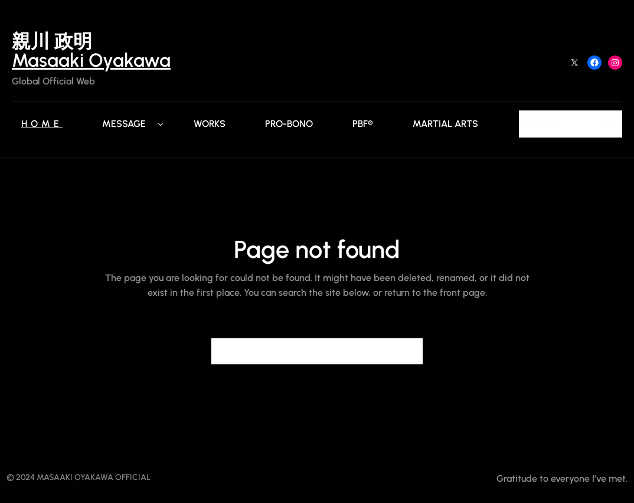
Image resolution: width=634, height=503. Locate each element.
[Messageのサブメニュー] (161, 124)
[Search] (606, 124)
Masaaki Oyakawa (91, 60)
